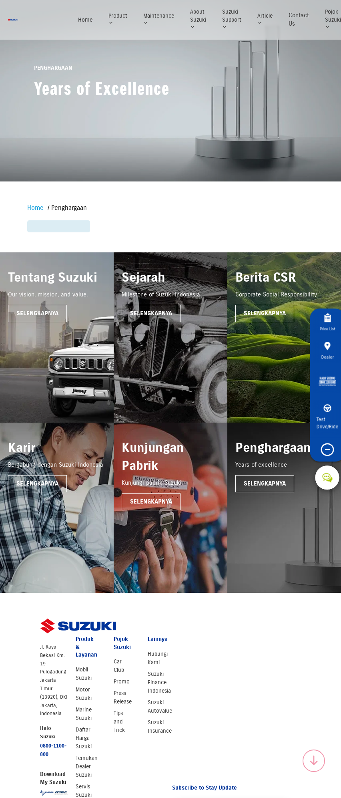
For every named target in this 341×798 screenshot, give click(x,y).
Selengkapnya (37, 313)
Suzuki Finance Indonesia (159, 682)
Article (265, 19)
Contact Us (299, 19)
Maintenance (158, 19)
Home (85, 19)
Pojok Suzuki (333, 18)
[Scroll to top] (314, 761)
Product (117, 19)
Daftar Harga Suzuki (84, 738)
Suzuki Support (231, 18)
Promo (122, 681)
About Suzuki (198, 18)
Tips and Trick (119, 722)
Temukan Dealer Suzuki (87, 766)
